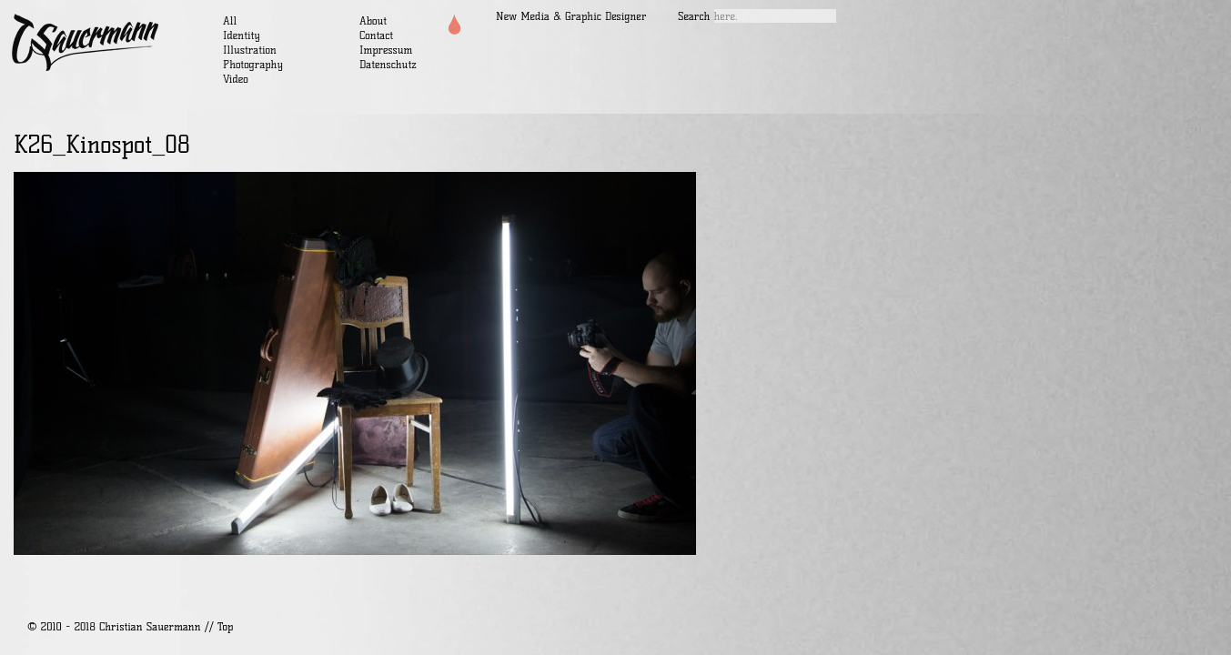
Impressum (385, 49)
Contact (376, 35)
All (230, 20)
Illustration (250, 49)
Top (225, 626)
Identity (241, 35)
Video (235, 79)
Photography (253, 64)
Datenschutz (388, 64)
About (373, 20)
